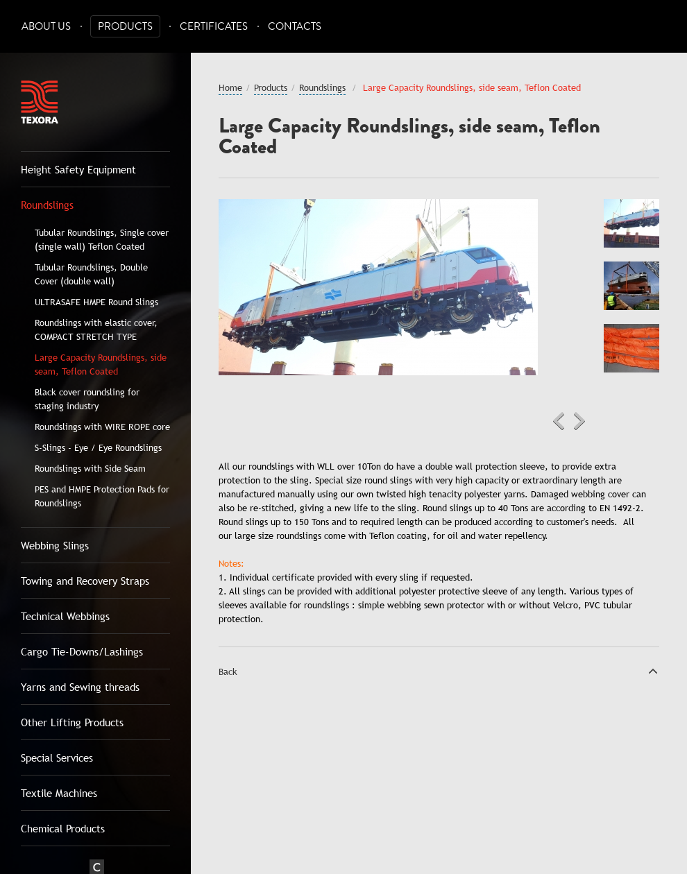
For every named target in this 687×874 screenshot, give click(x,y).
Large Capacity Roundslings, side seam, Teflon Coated (101, 364)
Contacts (294, 27)
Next (579, 421)
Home (230, 87)
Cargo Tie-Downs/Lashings (82, 651)
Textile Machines (59, 793)
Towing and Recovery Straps (85, 581)
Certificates (214, 27)
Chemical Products (63, 828)
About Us (46, 27)
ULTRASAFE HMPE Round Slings (96, 301)
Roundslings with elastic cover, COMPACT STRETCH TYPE (96, 329)
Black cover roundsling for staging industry (87, 399)
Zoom (517, 220)
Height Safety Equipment (78, 169)
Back (228, 671)
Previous (558, 421)
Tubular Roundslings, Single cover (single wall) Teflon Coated (102, 239)
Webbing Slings (55, 545)
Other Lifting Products (72, 722)
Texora (39, 101)
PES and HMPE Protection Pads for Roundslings (102, 496)
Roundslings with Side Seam (90, 468)
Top (653, 671)
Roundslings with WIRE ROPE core (102, 426)
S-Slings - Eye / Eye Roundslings (98, 447)
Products (125, 27)
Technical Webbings (65, 616)
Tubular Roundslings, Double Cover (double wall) (91, 274)
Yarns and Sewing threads (80, 687)
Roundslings (47, 205)
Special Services (57, 757)
